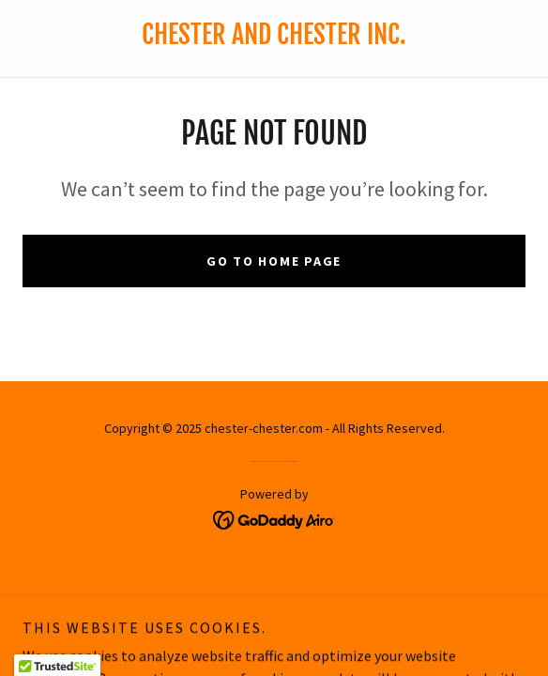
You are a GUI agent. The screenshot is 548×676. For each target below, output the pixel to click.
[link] (274, 517)
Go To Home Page (274, 261)
